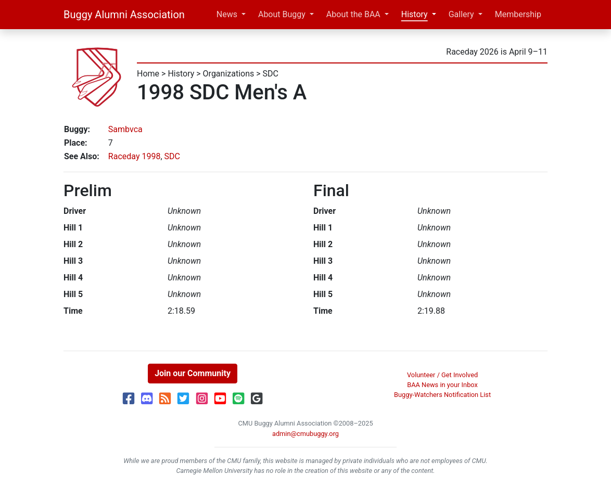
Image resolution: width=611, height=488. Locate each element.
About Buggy (282, 14)
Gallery (461, 14)
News (227, 14)
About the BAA (353, 14)
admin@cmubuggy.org (305, 434)
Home (148, 74)
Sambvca (125, 129)
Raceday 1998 (134, 156)
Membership (518, 14)
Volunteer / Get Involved (442, 375)
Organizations (228, 74)
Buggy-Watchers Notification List (442, 395)
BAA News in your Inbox (442, 385)
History (414, 14)
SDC (270, 74)
